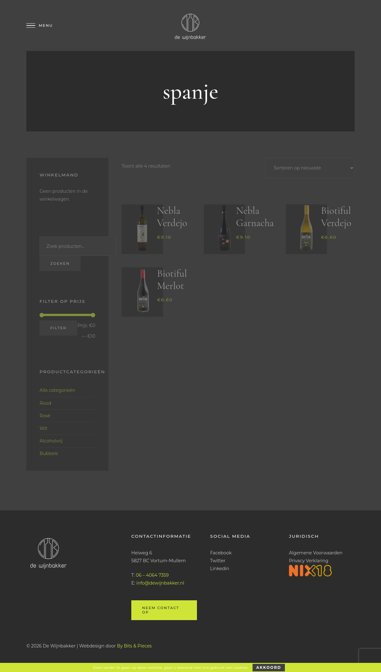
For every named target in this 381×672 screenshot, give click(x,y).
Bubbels (49, 453)
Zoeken (60, 263)
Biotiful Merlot (172, 279)
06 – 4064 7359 (152, 575)
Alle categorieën (57, 390)
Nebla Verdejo (172, 216)
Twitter (218, 561)
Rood (45, 403)
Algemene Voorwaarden (316, 553)
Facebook (220, 553)
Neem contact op (160, 610)
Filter (58, 328)
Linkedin (219, 568)
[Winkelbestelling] (310, 168)
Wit (43, 428)
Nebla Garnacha (255, 216)
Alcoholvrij (51, 441)
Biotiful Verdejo (336, 216)
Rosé (45, 416)
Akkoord (268, 667)
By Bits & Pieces (134, 646)
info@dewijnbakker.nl (160, 583)
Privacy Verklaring (308, 561)
